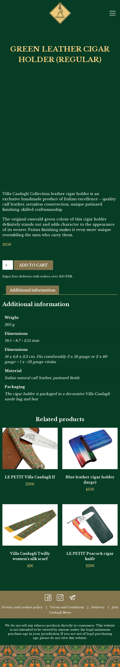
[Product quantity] (7, 265)
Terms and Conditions (67, 607)
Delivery (97, 607)
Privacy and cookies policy (22, 607)
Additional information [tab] (32, 290)
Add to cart (33, 265)
